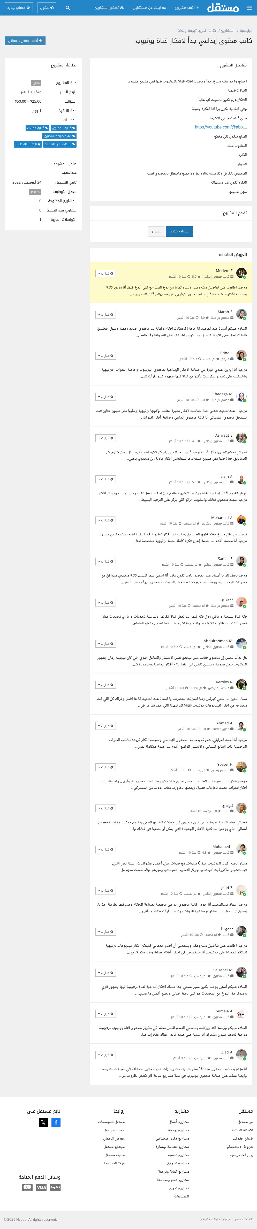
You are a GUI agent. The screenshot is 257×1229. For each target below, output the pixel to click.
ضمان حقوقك (242, 1138)
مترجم (225, 359)
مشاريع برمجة (178, 1130)
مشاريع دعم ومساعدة (172, 1180)
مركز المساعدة (114, 1163)
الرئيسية (246, 30)
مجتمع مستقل (114, 1146)
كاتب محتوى (221, 852)
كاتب (226, 811)
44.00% (35, 191)
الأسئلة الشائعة (242, 1130)
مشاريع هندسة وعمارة (172, 1146)
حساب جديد (179, 231)
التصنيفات (181, 1196)
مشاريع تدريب (178, 1188)
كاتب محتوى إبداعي (215, 276)
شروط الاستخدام (240, 1146)
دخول (156, 231)
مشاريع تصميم (178, 1155)
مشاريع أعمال (179, 1122)
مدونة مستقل (115, 1155)
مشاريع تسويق (178, 1163)
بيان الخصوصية (241, 1155)
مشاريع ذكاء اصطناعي (172, 1138)
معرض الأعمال (114, 1138)
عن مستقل (245, 1122)
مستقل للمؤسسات (111, 1122)
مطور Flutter (220, 729)
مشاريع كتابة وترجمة (173, 1171)
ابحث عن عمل (114, 1130)
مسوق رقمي (220, 770)
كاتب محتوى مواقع (216, 564)
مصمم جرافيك (220, 318)
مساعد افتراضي (218, 688)
